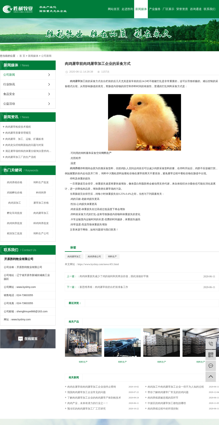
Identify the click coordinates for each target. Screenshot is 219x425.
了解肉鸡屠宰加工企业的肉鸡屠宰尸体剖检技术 (94, 397)
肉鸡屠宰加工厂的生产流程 (20, 157)
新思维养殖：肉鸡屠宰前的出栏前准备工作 (104, 287)
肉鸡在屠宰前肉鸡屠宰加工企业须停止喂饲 (91, 386)
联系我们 (209, 9)
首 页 (22, 55)
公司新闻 (46, 55)
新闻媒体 (141, 9)
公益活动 (9, 103)
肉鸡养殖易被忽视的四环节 (163, 397)
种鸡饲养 (41, 192)
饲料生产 (112, 256)
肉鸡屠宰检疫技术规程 (18, 126)
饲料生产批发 (41, 182)
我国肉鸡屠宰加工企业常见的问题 (86, 392)
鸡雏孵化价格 (14, 192)
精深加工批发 (14, 233)
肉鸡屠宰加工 (41, 212)
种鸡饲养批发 (41, 223)
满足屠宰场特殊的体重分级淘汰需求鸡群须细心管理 (29, 151)
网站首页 (114, 9)
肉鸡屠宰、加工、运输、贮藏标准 (24, 138)
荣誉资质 (182, 9)
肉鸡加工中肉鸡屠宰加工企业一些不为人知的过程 (176, 386)
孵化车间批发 (14, 212)
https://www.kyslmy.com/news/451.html (98, 264)
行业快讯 (9, 84)
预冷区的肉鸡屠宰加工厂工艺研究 (86, 408)
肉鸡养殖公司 (94, 256)
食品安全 (9, 94)
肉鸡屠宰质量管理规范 (18, 132)
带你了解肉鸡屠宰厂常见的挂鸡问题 (168, 392)
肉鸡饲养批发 (14, 223)
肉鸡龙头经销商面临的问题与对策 (24, 144)
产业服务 (155, 9)
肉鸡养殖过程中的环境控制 (163, 408)
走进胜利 (127, 9)
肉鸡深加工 (14, 202)
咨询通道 (196, 9)
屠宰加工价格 (41, 202)
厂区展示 (168, 9)
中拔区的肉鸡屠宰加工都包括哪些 (167, 403)
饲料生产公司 (41, 233)
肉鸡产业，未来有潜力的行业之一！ (87, 403)
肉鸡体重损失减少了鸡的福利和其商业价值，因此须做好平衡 (114, 276)
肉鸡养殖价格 (14, 182)
